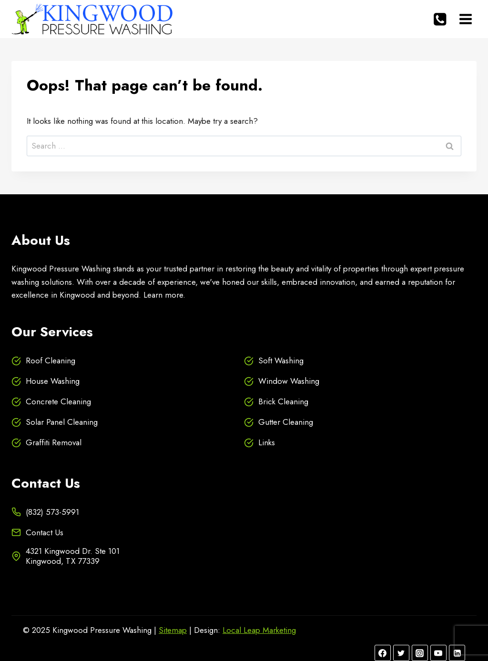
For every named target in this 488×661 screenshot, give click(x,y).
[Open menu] (465, 19)
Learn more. (164, 294)
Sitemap (173, 630)
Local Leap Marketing (259, 630)
